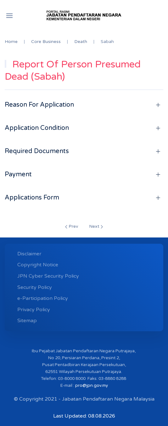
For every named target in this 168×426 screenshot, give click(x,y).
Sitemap (27, 320)
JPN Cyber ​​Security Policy (48, 276)
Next (96, 226)
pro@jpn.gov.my (91, 385)
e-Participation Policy (42, 298)
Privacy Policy (33, 309)
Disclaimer (29, 254)
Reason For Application (39, 105)
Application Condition (37, 128)
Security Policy (34, 287)
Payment (18, 174)
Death (80, 41)
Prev (71, 226)
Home (11, 41)
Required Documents (37, 151)
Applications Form (32, 197)
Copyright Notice (37, 265)
